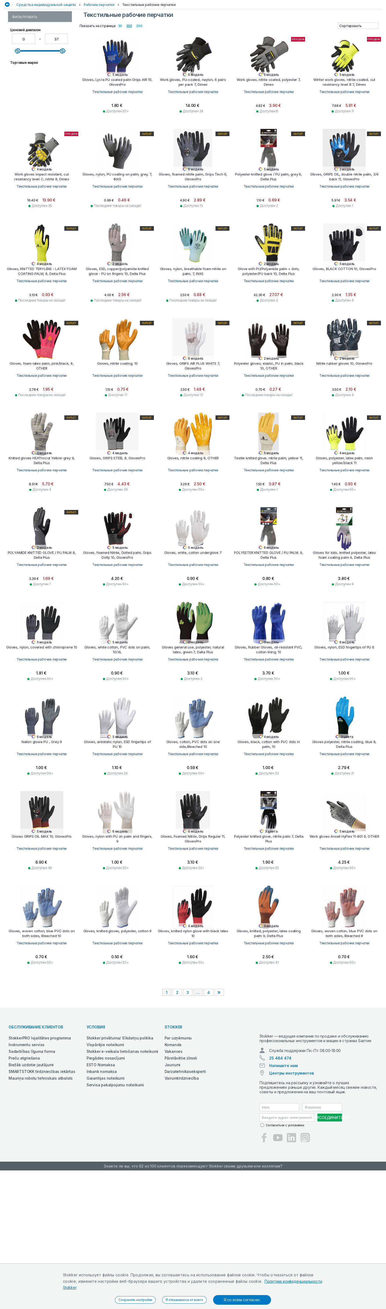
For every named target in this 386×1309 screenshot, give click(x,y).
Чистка (290, 33)
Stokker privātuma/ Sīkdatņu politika (120, 1171)
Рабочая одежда (95, 33)
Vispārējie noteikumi (105, 1178)
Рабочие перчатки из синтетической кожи (31, 76)
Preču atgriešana (24, 1191)
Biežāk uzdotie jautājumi (31, 1198)
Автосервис (64, 33)
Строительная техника (257, 33)
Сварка (144, 33)
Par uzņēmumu (178, 1171)
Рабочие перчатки (99, 44)
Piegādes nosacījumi (106, 1191)
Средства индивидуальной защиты (46, 44)
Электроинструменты (322, 33)
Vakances (174, 1185)
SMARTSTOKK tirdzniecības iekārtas (42, 1205)
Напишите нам (283, 1204)
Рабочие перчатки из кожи (36, 68)
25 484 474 (280, 1196)
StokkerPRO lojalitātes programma (40, 1171)
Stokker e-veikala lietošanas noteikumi (122, 1185)
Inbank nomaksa (102, 1205)
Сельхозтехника (171, 33)
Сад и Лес (124, 33)
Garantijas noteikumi (106, 1212)
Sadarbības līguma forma (32, 1185)
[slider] (18, 176)
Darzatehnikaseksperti (185, 1205)
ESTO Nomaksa (101, 1198)
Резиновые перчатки (31, 94)
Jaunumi (173, 1198)
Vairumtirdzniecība (182, 1212)
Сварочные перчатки (31, 100)
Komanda (173, 1178)
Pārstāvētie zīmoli (181, 1191)
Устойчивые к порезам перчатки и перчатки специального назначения (35, 120)
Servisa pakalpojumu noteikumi (115, 1218)
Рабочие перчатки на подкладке (31, 86)
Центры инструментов (291, 1211)
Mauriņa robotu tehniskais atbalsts (41, 1212)
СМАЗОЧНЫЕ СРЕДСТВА (211, 33)
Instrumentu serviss (26, 1178)
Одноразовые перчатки (33, 63)
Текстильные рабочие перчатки (149, 44)
